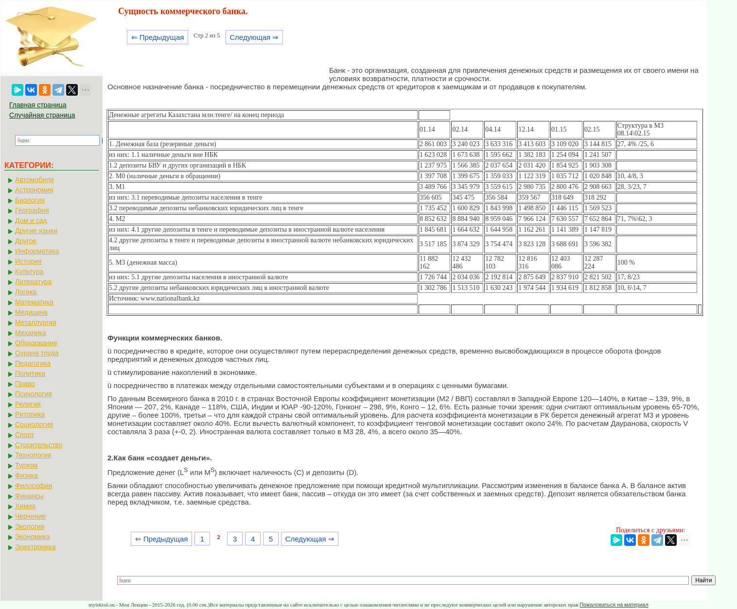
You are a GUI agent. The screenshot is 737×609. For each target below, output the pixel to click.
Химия (25, 506)
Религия (28, 404)
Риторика (30, 414)
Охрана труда (36, 353)
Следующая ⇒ (254, 37)
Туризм (26, 465)
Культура (29, 271)
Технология (33, 455)
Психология (33, 394)
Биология (30, 200)
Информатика (37, 251)
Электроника (35, 547)
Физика (26, 475)
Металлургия (35, 322)
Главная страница (38, 105)
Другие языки (36, 231)
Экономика (32, 537)
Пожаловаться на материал (613, 605)
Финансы (29, 496)
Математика (34, 302)
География (32, 210)
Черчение (30, 516)
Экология (29, 526)
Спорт (24, 435)
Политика (30, 373)
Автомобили (34, 180)
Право (25, 384)
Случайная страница (42, 115)
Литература (33, 282)
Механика (30, 333)
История (28, 261)
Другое (25, 241)
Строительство (38, 445)
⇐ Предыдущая (157, 37)
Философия (33, 486)
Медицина (31, 312)
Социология (34, 424)
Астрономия (34, 190)
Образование (36, 343)
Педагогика (33, 363)
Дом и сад (31, 220)
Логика (25, 292)
